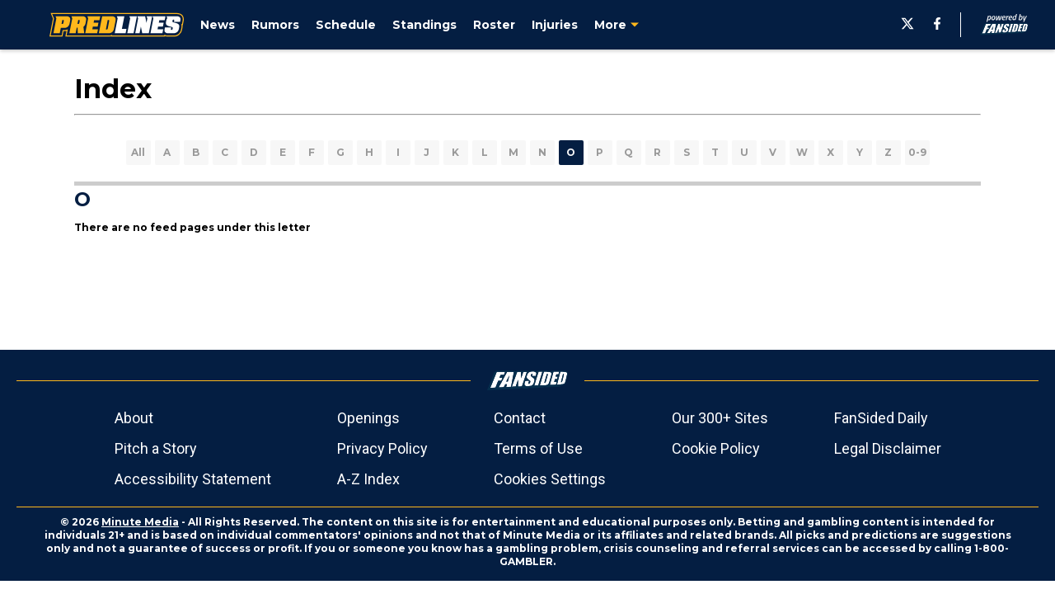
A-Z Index (368, 479)
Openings (368, 418)
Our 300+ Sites (720, 418)
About (134, 418)
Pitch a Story (156, 448)
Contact (520, 418)
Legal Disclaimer (887, 448)
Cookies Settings (550, 479)
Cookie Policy (716, 448)
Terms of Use (538, 448)
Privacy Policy (382, 448)
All (138, 152)
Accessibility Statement (193, 479)
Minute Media (140, 522)
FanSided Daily (881, 418)
